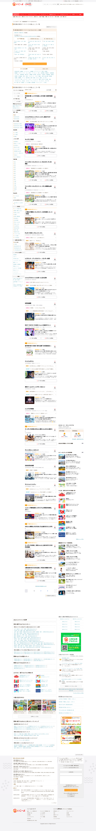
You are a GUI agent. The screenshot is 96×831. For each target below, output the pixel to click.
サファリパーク (37, 71)
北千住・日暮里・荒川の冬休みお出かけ (22, 644)
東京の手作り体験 (23, 764)
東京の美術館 (46, 772)
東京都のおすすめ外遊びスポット (66, 713)
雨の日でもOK (66, 4)
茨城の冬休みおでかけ (28, 652)
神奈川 (27, 16)
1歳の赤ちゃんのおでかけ (77, 619)
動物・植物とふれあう (29, 733)
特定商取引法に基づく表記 (32, 820)
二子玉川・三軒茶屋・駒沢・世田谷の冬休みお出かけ (43, 644)
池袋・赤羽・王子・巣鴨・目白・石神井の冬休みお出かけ (26, 634)
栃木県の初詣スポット (28, 659)
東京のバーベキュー (28, 761)
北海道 (19, 16)
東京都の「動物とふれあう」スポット (67, 701)
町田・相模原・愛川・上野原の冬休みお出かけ (43, 631)
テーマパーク (27, 71)
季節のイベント (16, 266)
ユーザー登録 (16, 786)
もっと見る (53, 802)
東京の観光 (50, 761)
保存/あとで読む (66, 1)
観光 (50, 79)
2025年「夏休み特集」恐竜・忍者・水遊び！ (17, 279)
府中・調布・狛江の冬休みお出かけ (21, 641)
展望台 (52, 74)
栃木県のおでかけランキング (48, 726)
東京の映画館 (32, 772)
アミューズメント (34, 80)
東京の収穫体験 (39, 764)
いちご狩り (17, 74)
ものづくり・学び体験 (17, 268)
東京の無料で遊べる (26, 767)
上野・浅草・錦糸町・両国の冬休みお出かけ (23, 631)
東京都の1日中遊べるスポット (65, 707)
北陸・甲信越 (41, 16)
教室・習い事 (41, 79)
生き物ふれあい (16, 258)
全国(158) (16, 32)
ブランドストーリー (70, 811)
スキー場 (44, 77)
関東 (23, 16)
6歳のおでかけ (64, 626)
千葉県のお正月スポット (30, 667)
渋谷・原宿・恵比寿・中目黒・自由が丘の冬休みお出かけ (26, 633)
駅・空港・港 (17, 82)
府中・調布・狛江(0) (32, 51)
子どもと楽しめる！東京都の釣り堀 (66, 710)
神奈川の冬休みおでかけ (49, 653)
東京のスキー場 (23, 775)
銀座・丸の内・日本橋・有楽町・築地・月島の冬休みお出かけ (27, 637)
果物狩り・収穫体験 (49, 72)
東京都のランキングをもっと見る (71, 686)
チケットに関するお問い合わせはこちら (71, 793)
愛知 (37, 16)
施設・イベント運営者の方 (32, 811)
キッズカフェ (41, 80)
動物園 (31, 71)
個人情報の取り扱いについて (71, 785)
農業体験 (22, 74)
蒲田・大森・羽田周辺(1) (19, 54)
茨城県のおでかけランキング (35, 726)
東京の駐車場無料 (33, 767)
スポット (16, 14)
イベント (22, 14)
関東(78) (21, 32)
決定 (35, 63)
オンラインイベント (32, 14)
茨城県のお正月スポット (19, 665)
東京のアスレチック (41, 767)
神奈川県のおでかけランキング (33, 729)
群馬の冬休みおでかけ (49, 652)
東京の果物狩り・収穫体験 (18, 776)
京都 (50, 16)
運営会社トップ (56, 811)
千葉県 (77, 689)
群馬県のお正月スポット (41, 665)
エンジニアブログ (57, 818)
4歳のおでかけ (64, 624)
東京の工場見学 (16, 764)
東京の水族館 (52, 772)
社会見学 (39, 74)
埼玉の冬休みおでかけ (18, 653)
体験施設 (48, 74)
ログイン (81, 1)
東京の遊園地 (16, 761)
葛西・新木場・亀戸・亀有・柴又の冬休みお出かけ (42, 643)
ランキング (43, 14)
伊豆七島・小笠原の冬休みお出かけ (43, 647)
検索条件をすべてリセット (51, 26)
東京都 (81, 689)
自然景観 (42, 72)
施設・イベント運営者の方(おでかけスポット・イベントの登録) (31, 786)
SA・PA (47, 80)
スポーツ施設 (38, 76)
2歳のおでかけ (64, 621)
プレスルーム (42, 814)
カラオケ (28, 80)
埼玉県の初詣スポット (49, 659)
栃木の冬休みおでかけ (39, 652)
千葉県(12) (22, 36)
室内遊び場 (17, 71)
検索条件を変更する (51, 595)
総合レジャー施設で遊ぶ (19, 733)
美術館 (16, 76)
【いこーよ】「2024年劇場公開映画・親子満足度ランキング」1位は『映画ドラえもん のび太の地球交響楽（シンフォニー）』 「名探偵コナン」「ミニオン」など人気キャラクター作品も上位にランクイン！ (37, 799)
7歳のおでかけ (77, 626)
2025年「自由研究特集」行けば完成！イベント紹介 (18, 285)
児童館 (16, 77)
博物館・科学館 (33, 74)
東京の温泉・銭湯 (17, 775)
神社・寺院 (25, 76)
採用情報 (55, 816)
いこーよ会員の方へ (71, 796)
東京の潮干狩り (39, 775)
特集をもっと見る (80, 539)
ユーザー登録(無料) (75, 1)
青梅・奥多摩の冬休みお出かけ (36, 641)
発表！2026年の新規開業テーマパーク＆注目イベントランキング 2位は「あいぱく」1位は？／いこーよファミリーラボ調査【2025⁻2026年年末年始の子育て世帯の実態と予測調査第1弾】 (37, 791)
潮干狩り (27, 74)
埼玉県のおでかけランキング (33, 727)
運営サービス (56, 814)
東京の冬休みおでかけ (39, 653)
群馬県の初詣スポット (39, 659)
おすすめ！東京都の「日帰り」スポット (67, 699)
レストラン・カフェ (27, 79)
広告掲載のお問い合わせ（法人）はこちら (71, 786)
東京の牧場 (40, 761)
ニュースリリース (30, 816)
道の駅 (46, 79)
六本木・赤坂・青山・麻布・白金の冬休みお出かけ (24, 647)
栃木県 (66, 689)
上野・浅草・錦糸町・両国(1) (48, 41)
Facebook (29, 818)
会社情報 (68, 814)
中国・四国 (57, 16)
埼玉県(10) (26, 36)
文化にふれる (45, 733)
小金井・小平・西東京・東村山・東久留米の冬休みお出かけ (26, 640)
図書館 (19, 77)
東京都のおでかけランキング (20, 729)
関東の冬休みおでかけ (18, 652)
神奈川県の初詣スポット (39, 660)
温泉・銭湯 (32, 77)
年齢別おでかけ (52, 14)
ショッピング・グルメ (17, 260)
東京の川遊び (16, 769)
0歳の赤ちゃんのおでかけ (64, 619)
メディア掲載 (42, 816)
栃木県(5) (34, 36)
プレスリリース (69, 816)
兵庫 (52, 16)
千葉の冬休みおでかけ (28, 653)
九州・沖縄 (62, 16)
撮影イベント (15, 262)
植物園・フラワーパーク (20, 72)
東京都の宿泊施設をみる (41, 586)
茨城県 (63, 689)
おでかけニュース (64, 14)
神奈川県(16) (17, 36)
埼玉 (32, 16)
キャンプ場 (28, 72)
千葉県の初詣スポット (18, 660)
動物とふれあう (72, 4)
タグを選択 (18, 101)
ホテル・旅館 (39, 77)
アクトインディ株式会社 (67, 808)
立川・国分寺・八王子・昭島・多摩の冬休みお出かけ (25, 629)
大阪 (48, 16)
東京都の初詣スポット (28, 660)
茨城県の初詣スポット (18, 659)
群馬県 (70, 689)
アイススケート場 (18, 79)
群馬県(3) (30, 36)
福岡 (65, 16)
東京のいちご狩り (46, 775)
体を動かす (31, 735)
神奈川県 (71, 690)
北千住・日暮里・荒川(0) (47, 54)
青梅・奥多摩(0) (45, 51)
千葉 (30, 16)
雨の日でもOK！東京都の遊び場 (65, 704)
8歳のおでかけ (64, 629)
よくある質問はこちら (71, 794)
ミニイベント (15, 272)
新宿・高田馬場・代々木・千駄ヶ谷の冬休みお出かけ (25, 636)
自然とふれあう (17, 735)
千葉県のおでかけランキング (46, 727)
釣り (39, 72)
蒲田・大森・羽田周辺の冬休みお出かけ (22, 643)
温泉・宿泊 (36, 735)
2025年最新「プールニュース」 (18, 282)
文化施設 (20, 76)
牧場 (43, 71)
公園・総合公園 (45, 76)
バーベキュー (34, 72)
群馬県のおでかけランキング (20, 727)
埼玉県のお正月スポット (19, 667)
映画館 (50, 76)
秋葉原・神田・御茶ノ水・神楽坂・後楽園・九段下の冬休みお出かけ (28, 645)
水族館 (45, 71)
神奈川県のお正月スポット (19, 668)
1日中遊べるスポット (80, 4)
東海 (35, 16)
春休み (61, 4)
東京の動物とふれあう (31, 764)
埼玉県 (73, 689)
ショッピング (35, 79)
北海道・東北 (15, 16)
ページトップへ (79, 754)
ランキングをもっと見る (78, 693)
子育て (73, 14)
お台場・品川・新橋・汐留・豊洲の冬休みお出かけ (24, 630)
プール (23, 77)
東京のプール (44, 761)
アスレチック (31, 76)
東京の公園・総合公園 (50, 767)
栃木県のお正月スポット (30, 665)
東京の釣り (35, 761)
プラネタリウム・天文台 (20, 80)
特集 (80, 14)
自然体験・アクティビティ (37, 82)
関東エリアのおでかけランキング (21, 726)
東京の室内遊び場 (25, 772)
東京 (25, 16)
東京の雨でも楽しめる (18, 772)
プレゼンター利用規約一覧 (45, 811)
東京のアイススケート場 (31, 775)
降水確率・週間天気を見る (78, 439)
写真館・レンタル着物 (25, 82)
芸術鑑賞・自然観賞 (16, 264)
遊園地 (21, 71)
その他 (45, 82)
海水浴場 (28, 77)
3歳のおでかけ (77, 621)
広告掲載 (28, 814)
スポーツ (14, 256)
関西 (46, 16)
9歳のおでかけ (77, 629)
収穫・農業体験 (24, 735)
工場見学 (43, 74)
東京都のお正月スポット (41, 667)
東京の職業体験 (45, 764)
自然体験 (14, 254)
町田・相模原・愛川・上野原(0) (20, 44)
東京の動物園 (21, 761)
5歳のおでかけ (77, 624)
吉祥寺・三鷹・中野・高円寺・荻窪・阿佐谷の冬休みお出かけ (27, 638)
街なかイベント (16, 270)
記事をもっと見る (34, 716)
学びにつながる (38, 733)
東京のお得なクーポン (18, 767)
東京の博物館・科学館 (39, 772)
